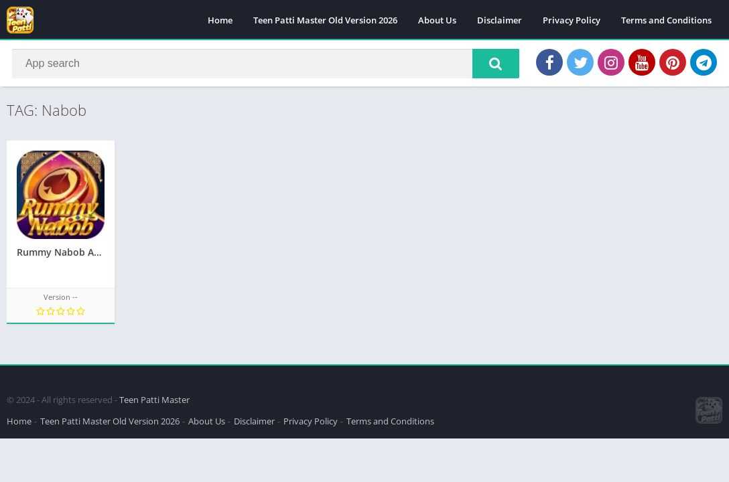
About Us (437, 20)
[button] (491, 65)
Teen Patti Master (154, 398)
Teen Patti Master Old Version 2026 (325, 20)
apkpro (14, 374)
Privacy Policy (571, 20)
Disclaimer (499, 20)
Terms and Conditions (666, 20)
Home (220, 20)
